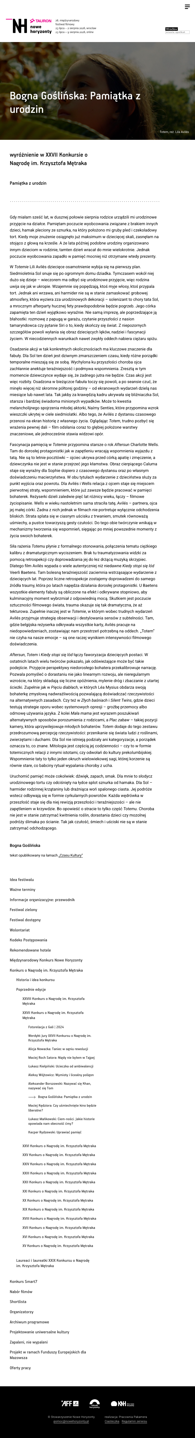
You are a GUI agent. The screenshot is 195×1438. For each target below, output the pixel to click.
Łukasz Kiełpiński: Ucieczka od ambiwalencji (60, 1066)
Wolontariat (20, 930)
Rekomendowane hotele (30, 950)
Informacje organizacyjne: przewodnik (42, 900)
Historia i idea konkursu (35, 980)
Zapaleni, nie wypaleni (28, 1342)
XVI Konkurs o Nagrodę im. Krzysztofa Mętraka (58, 1237)
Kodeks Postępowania (28, 940)
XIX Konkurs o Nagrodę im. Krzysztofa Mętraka (58, 1210)
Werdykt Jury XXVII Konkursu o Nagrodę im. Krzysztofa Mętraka (59, 1038)
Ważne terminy (22, 889)
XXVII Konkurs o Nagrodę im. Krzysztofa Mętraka (53, 1015)
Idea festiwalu (22, 879)
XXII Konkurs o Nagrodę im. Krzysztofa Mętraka (58, 1183)
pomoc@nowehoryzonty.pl (71, 1421)
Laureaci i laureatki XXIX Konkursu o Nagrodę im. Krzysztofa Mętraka (52, 1263)
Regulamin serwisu (134, 1421)
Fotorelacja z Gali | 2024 (46, 1027)
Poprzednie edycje (31, 990)
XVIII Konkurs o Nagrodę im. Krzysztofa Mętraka (59, 1219)
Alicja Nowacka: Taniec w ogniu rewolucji (58, 1049)
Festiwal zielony (23, 909)
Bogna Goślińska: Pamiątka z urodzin (65, 1097)
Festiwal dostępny (25, 920)
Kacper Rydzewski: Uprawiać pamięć (55, 1132)
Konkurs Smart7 (23, 1281)
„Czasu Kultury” (71, 855)
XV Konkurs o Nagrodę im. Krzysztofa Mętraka (57, 1246)
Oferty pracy (20, 1368)
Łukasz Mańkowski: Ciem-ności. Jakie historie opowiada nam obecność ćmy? (61, 1121)
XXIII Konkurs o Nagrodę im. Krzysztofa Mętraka (59, 1174)
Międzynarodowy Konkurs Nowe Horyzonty (46, 960)
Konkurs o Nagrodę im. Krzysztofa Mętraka (46, 970)
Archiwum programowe (29, 1322)
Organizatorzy (22, 1312)
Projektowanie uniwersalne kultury (39, 1332)
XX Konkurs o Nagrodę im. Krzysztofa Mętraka (57, 1201)
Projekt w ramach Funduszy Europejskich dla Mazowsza (48, 1355)
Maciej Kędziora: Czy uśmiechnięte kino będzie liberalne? (62, 1108)
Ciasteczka (112, 1421)
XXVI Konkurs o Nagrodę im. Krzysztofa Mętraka (59, 1146)
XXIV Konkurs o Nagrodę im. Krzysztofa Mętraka (59, 1164)
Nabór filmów (21, 1292)
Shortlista (18, 1301)
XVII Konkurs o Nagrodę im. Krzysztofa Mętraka (58, 1228)
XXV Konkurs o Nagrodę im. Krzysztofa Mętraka (58, 1155)
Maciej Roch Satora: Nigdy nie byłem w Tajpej (61, 1058)
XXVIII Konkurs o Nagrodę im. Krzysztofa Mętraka (53, 1001)
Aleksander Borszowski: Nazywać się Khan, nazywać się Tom (59, 1086)
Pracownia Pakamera (133, 1417)
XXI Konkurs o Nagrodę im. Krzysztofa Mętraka (58, 1192)
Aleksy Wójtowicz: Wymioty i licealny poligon (61, 1075)
